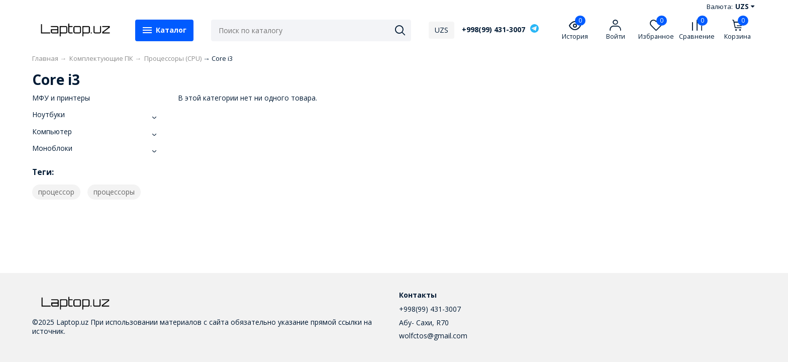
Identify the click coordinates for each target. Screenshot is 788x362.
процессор (56, 192)
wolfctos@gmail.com (433, 335)
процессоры (114, 192)
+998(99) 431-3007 (493, 29)
